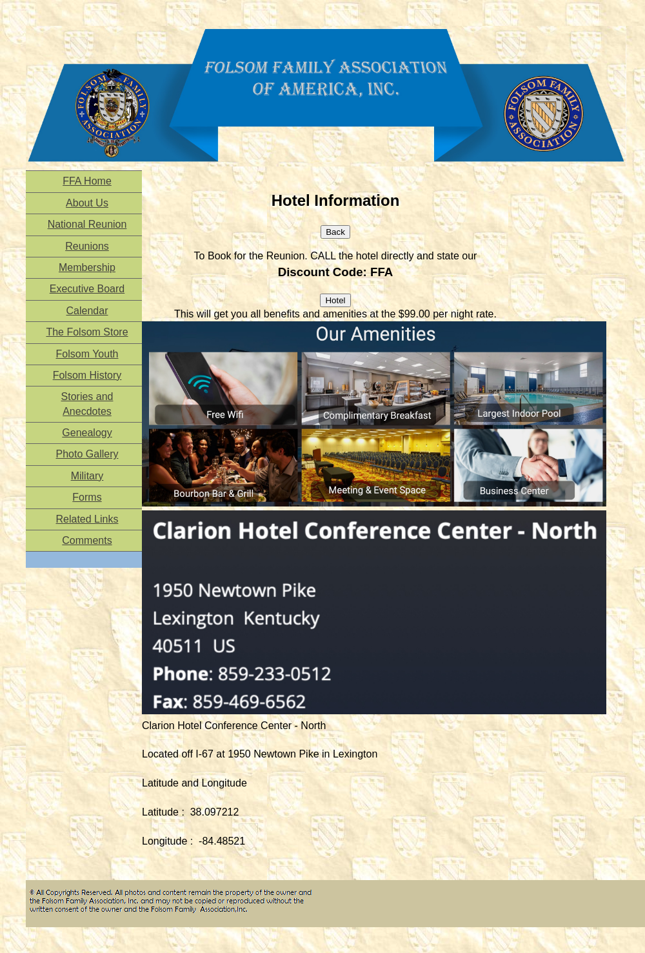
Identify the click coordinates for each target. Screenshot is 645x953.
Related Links (87, 519)
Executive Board (87, 288)
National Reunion (87, 224)
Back (335, 232)
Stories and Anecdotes (87, 403)
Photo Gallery (87, 453)
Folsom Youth (87, 353)
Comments (87, 540)
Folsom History (87, 375)
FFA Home (87, 181)
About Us (87, 202)
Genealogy (87, 432)
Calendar (87, 310)
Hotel (335, 300)
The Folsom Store (87, 331)
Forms (86, 497)
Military (87, 475)
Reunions (87, 246)
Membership (87, 267)
